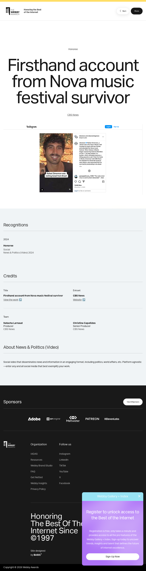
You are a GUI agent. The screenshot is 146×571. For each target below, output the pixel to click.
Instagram (64, 454)
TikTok (62, 466)
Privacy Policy (38, 489)
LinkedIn (63, 460)
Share (136, 11)
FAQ (33, 471)
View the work (10, 300)
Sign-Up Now (113, 557)
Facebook (64, 483)
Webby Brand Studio (41, 466)
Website (77, 300)
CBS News (73, 115)
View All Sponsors (133, 402)
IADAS (34, 454)
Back (122, 11)
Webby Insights (39, 483)
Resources (36, 460)
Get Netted (37, 477)
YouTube (63, 471)
